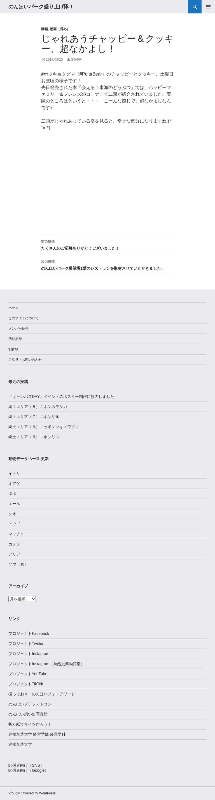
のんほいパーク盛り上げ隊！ (41, 7)
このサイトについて (23, 318)
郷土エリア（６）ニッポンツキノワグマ (43, 426)
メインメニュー (208, 6)
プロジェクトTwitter (25, 643)
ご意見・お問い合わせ (25, 360)
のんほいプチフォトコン (30, 704)
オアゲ (14, 483)
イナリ (14, 473)
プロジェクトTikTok (25, 684)
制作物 (13, 349)
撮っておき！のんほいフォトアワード (41, 694)
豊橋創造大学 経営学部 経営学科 (37, 734)
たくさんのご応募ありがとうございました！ (107, 244)
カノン (14, 544)
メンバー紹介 (18, 328)
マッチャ (16, 534)
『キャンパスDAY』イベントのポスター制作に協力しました (61, 396)
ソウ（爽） (18, 564)
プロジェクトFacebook (28, 633)
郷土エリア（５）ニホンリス (33, 437)
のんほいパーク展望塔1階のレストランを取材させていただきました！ (107, 264)
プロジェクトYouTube (27, 674)
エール (14, 503)
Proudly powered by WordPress (32, 793)
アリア (14, 554)
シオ (12, 514)
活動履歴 (15, 339)
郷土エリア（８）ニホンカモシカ (37, 406)
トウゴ (14, 524)
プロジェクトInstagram (28, 653)
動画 (44, 29)
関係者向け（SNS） (26, 765)
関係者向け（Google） (28, 770)
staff (76, 60)
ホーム (13, 308)
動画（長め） (60, 29)
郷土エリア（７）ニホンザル (33, 416)
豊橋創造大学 (20, 744)
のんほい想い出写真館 (28, 714)
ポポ (12, 493)
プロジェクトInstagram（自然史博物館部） (46, 663)
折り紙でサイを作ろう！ (30, 724)
